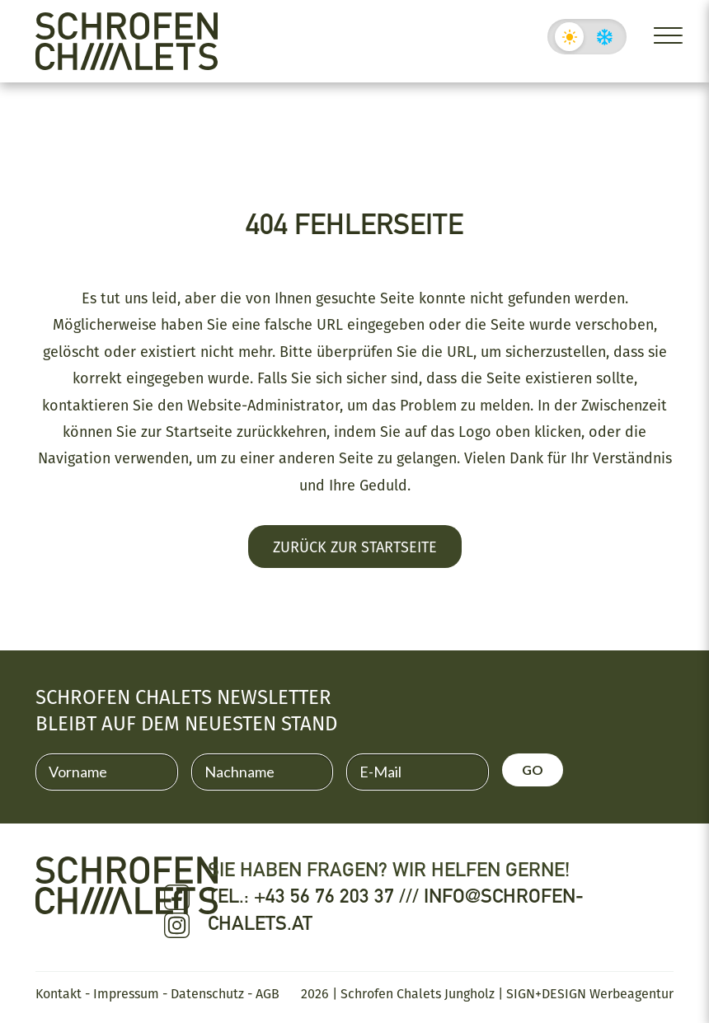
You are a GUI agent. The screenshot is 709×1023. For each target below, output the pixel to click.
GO (532, 769)
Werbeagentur (631, 993)
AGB (267, 993)
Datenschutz (207, 993)
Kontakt (58, 993)
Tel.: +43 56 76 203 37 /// (316, 896)
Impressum (126, 993)
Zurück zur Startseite (355, 546)
